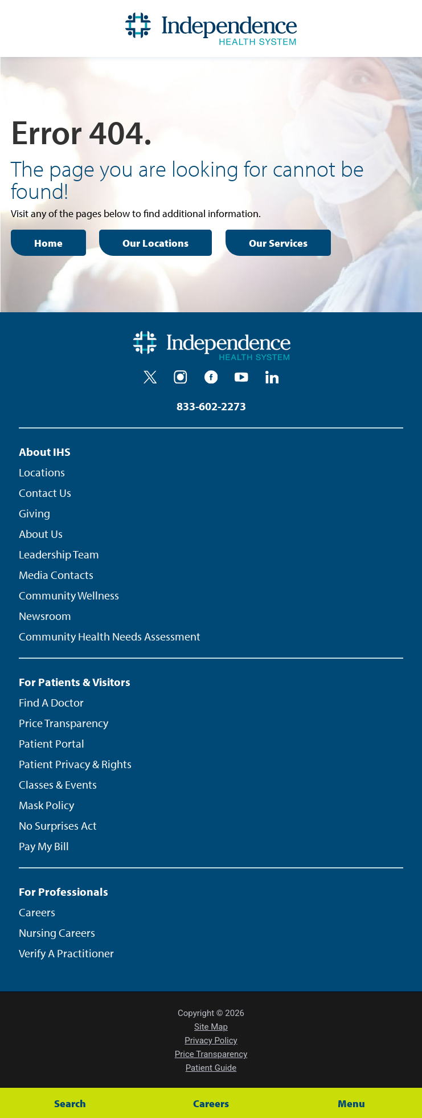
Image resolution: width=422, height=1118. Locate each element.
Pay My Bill (44, 846)
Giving (34, 513)
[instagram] (180, 377)
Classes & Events (58, 784)
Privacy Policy (211, 1040)
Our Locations (155, 243)
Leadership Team (59, 554)
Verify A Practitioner (66, 953)
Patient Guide (211, 1068)
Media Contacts (56, 575)
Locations (42, 472)
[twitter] (150, 377)
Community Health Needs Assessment (109, 636)
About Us (41, 534)
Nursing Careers (57, 932)
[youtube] (241, 377)
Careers (37, 912)
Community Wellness (69, 595)
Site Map (211, 1027)
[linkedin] (272, 377)
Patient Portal (51, 743)
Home (48, 243)
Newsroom (45, 616)
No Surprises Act (58, 825)
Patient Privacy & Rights (75, 764)
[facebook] (211, 377)
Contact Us (45, 492)
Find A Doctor (51, 702)
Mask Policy (46, 805)
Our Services (278, 243)
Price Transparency (63, 723)
